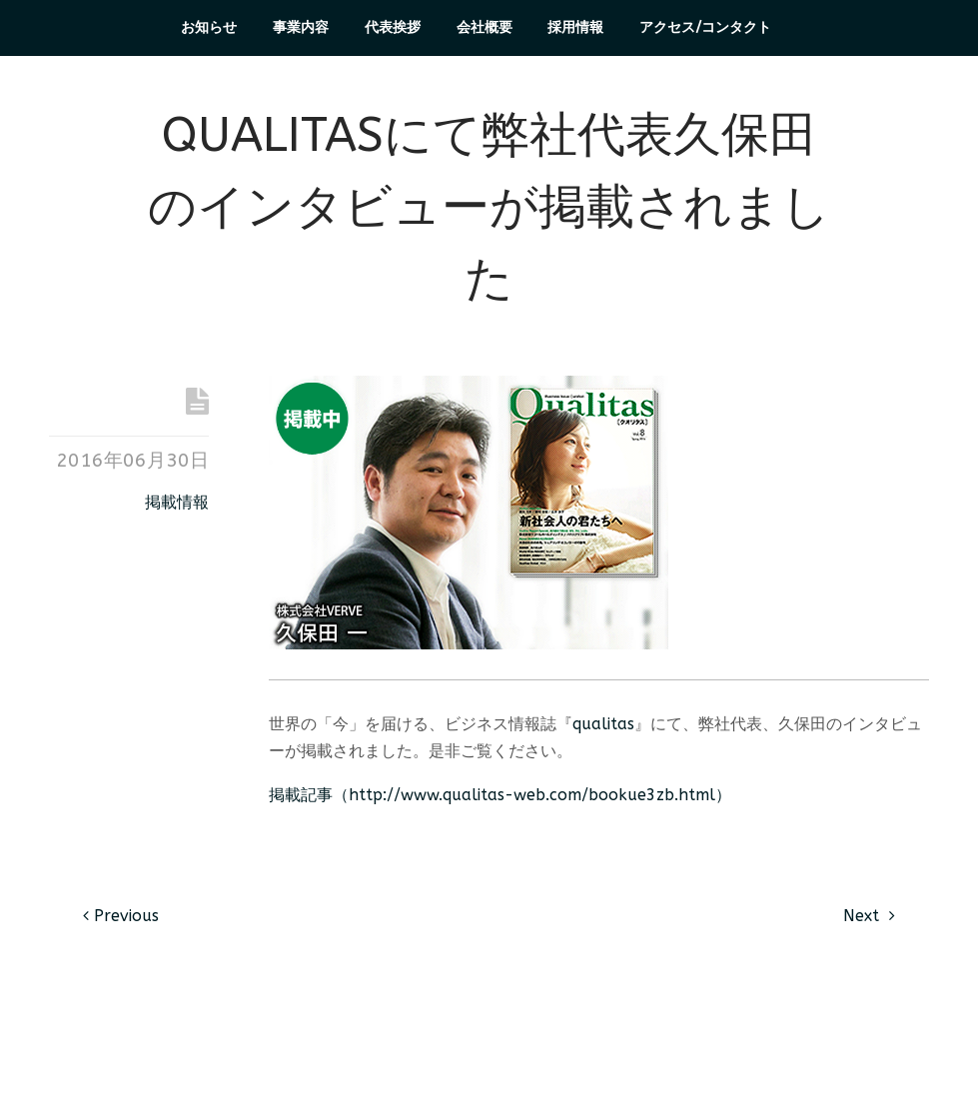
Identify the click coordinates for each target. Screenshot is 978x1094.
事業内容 (301, 27)
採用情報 (575, 27)
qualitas (603, 723)
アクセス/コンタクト (705, 27)
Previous (121, 915)
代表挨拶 (393, 27)
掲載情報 (177, 502)
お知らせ (209, 27)
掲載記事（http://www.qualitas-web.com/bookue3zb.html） (500, 794)
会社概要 (484, 27)
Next (869, 915)
